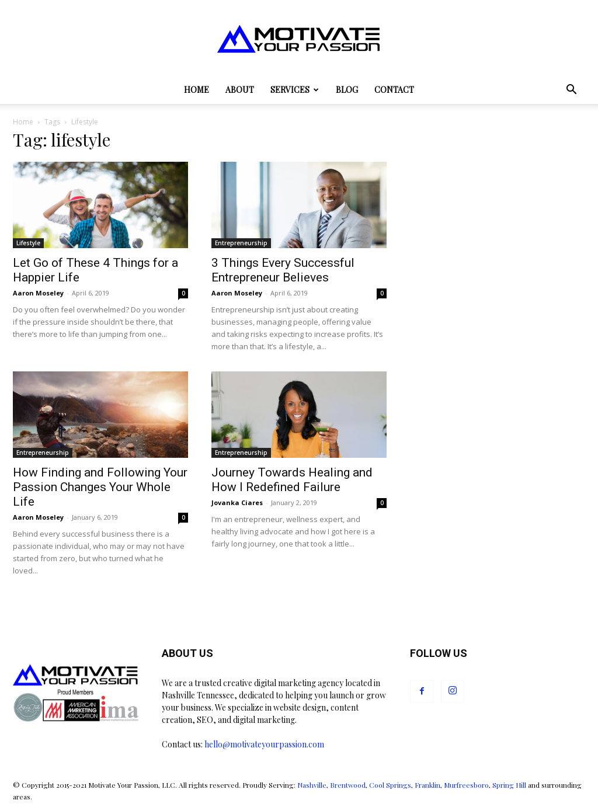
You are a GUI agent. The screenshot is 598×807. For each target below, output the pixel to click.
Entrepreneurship (241, 243)
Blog (347, 89)
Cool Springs (390, 784)
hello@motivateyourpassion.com (264, 744)
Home (196, 89)
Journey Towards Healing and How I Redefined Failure (292, 479)
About (239, 89)
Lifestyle (28, 243)
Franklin (427, 784)
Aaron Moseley (38, 292)
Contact (394, 89)
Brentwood (348, 784)
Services (294, 89)
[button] (571, 90)
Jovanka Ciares (237, 502)
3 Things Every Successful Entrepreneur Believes (282, 270)
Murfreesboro (466, 784)
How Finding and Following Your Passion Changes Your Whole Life (100, 487)
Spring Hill (509, 784)
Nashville (311, 784)
